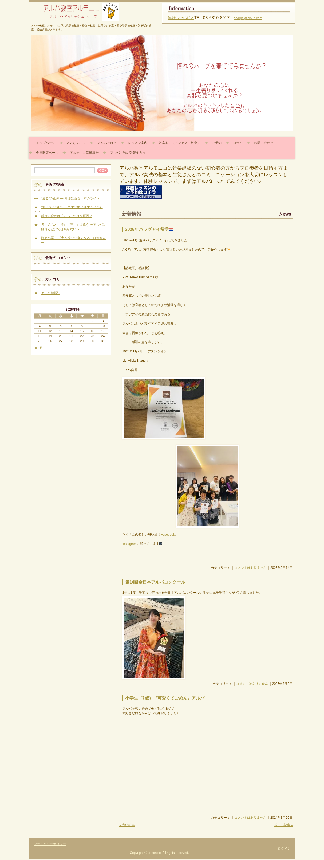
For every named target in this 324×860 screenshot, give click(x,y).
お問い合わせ (263, 143)
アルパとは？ (107, 143)
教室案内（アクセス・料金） (179, 143)
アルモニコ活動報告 (84, 153)
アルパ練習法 (50, 293)
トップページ (45, 143)
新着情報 (131, 214)
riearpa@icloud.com (248, 18)
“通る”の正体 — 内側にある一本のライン (70, 198)
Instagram (129, 544)
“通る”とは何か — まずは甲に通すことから (72, 207)
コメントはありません (250, 568)
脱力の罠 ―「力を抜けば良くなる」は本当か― (73, 240)
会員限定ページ (47, 153)
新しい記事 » (283, 825)
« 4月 (39, 348)
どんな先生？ (76, 143)
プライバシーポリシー (50, 844)
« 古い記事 (127, 825)
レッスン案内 (137, 143)
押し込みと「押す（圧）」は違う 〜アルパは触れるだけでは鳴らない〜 (73, 227)
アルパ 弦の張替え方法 (127, 153)
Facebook (168, 534)
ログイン (284, 848)
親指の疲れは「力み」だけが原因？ (66, 216)
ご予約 (217, 143)
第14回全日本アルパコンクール (155, 582)
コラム (238, 143)
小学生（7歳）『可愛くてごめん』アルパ (164, 698)
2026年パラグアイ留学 (149, 229)
